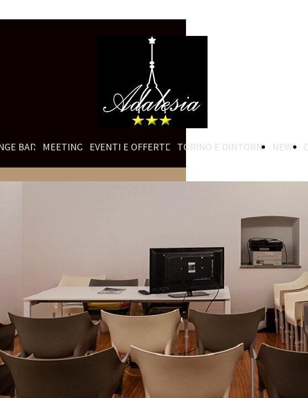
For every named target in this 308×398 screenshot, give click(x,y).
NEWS (284, 146)
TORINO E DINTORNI (221, 146)
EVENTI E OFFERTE (130, 146)
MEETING (63, 146)
